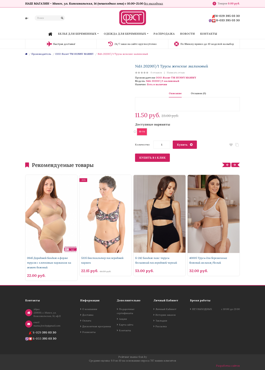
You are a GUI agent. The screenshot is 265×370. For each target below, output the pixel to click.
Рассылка (161, 326)
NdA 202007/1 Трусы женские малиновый (123, 53)
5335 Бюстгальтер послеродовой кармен (102, 260)
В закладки (231, 145)
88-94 (141, 131)
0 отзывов (156, 73)
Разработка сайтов (228, 365)
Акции (123, 318)
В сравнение (237, 145)
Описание (175, 93)
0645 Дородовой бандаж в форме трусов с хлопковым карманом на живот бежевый (49, 262)
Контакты (125, 330)
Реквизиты (89, 332)
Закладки (161, 320)
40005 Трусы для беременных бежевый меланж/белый (208, 260)
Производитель (41, 53)
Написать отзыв (176, 73)
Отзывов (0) (198, 93)
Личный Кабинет (165, 309)
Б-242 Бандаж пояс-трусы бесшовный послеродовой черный (156, 260)
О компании (89, 309)
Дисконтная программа (96, 326)
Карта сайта (126, 324)
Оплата (86, 320)
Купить (182, 144)
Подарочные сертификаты (126, 311)
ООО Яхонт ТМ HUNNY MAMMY (74, 53)
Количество (142, 144)
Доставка (87, 314)
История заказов (165, 314)
